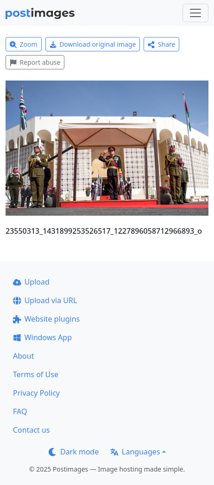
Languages (135, 452)
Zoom (24, 44)
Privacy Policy (36, 393)
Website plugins (46, 319)
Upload (31, 282)
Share (161, 44)
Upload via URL (45, 300)
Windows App (42, 337)
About (23, 356)
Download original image (93, 44)
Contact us (31, 430)
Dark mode (74, 452)
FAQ (20, 411)
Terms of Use (35, 374)
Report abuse (35, 62)
